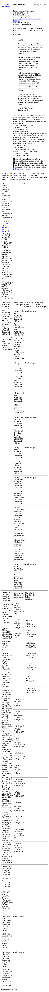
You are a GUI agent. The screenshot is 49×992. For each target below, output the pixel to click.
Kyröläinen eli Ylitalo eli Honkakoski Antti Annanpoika (6, 227)
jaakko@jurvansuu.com (21, 169)
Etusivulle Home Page (6, 5)
